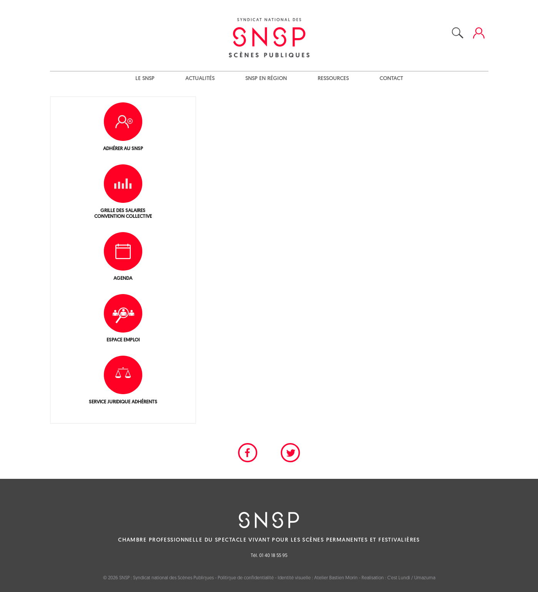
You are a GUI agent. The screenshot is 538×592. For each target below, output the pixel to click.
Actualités (200, 79)
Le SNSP (145, 79)
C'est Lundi (398, 578)
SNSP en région (266, 79)
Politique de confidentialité (246, 578)
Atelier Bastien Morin (336, 578)
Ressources (333, 79)
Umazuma (424, 578)
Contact (391, 79)
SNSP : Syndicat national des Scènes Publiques (166, 578)
